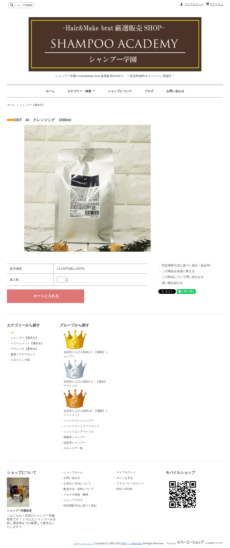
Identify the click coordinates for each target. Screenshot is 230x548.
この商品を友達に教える (178, 271)
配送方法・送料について (78, 489)
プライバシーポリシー (130, 483)
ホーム (50, 91)
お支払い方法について (77, 483)
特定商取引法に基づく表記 (80, 505)
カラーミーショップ (84, 543)
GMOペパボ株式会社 (131, 543)
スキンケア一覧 (73, 448)
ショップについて (120, 91)
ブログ (149, 91)
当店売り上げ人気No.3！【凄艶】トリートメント (85, 403)
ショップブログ (73, 500)
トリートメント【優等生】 (27, 343)
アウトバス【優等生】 (24, 349)
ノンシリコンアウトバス (78, 431)
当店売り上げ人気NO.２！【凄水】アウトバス (85, 373)
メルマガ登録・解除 (75, 494)
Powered (195, 543)
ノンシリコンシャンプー (78, 420)
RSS (119, 489)
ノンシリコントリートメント (81, 426)
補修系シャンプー (74, 437)
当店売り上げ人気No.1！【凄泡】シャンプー (85, 344)
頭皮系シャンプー (74, 442)
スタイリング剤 (20, 360)
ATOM (128, 489)
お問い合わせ (175, 91)
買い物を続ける (172, 283)
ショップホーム (73, 472)
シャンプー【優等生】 (32, 104)
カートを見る (124, 478)
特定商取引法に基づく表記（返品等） (187, 265)
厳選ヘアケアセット (23, 354)
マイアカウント (194, 4)
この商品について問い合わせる (183, 277)
